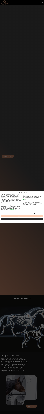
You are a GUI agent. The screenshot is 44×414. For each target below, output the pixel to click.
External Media (27, 199)
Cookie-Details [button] (18, 221)
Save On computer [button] (33, 213)
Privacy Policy (11, 209)
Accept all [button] (11, 213)
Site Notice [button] (26, 221)
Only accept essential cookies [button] (22, 216)
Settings (11, 210)
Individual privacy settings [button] (22, 219)
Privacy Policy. (10, 198)
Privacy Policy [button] (22, 221)
